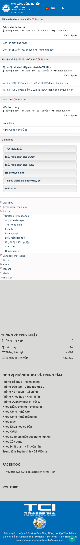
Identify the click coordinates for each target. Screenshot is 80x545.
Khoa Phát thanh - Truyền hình (22, 446)
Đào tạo (7, 211)
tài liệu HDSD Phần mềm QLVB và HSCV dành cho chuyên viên (38, 89)
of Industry (17, 12)
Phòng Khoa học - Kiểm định (21, 396)
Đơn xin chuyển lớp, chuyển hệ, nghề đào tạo (28, 49)
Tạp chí (7, 268)
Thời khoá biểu (13, 224)
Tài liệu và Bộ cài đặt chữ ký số (19, 59)
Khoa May (9, 421)
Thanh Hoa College (20, 10)
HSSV (6, 264)
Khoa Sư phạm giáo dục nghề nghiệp (27, 436)
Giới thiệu (8, 202)
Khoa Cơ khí (10, 431)
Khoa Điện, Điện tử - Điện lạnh (22, 406)
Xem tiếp (69, 35)
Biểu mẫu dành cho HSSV (16, 19)
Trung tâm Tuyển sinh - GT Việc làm (26, 451)
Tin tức (6, 260)
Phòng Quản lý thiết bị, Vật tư (22, 401)
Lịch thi (9, 229)
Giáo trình (7, 99)
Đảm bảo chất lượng (14, 255)
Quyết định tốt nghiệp (17, 242)
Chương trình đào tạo (17, 215)
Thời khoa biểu (13, 148)
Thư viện (7, 277)
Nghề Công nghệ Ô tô (15, 129)
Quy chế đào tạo (14, 220)
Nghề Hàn (8, 123)
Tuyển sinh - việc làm (15, 206)
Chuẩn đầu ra (12, 250)
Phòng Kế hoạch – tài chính (20, 391)
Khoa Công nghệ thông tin (20, 416)
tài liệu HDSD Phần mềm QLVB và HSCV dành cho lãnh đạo (36, 83)
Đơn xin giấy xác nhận (15, 42)
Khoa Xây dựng (13, 441)
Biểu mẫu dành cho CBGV (20, 156)
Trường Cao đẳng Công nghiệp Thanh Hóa (30, 472)
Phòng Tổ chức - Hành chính (21, 381)
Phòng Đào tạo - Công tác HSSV (23, 386)
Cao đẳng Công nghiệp (25, 3)
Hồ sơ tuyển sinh (15, 172)
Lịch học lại (11, 233)
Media (6, 273)
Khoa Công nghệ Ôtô (16, 411)
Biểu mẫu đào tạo (15, 237)
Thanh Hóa (18, 7)
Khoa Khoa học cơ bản (17, 426)
